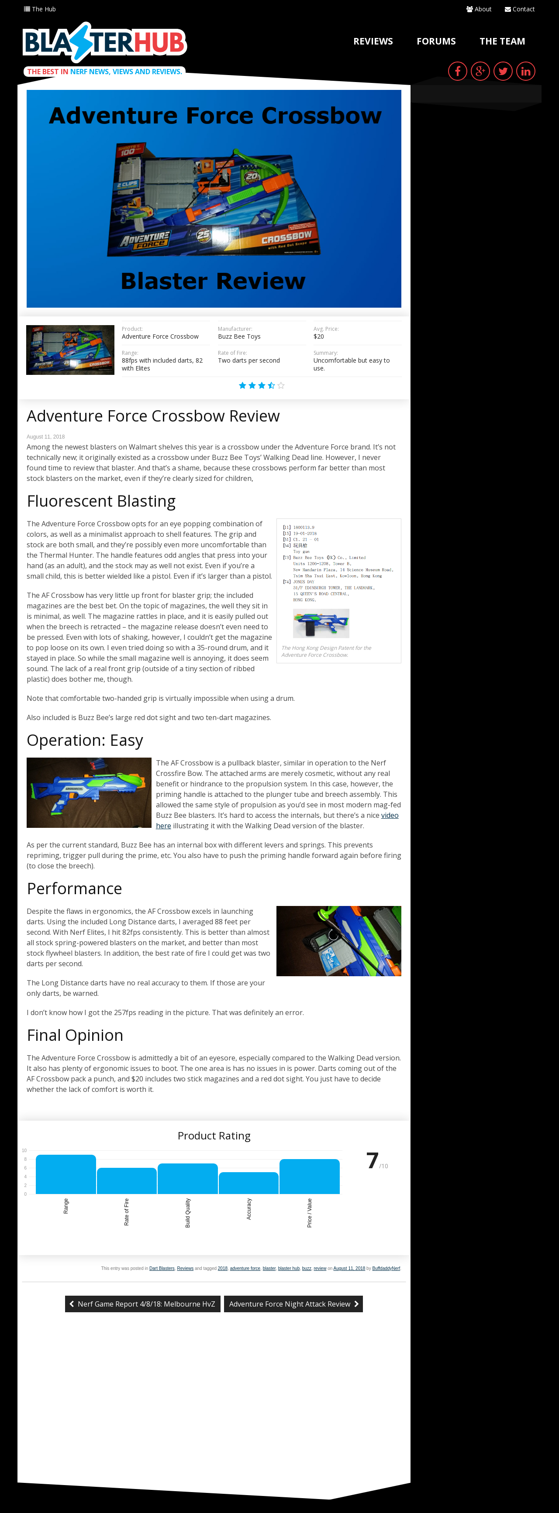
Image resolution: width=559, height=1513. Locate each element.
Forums (436, 41)
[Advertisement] (214, 1417)
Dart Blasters (162, 1268)
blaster (269, 1268)
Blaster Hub (105, 42)
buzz (306, 1268)
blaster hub (289, 1268)
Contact (520, 9)
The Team (502, 41)
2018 (223, 1268)
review (320, 1268)
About (479, 9)
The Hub (40, 9)
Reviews (373, 41)
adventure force (245, 1268)
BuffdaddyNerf (386, 1268)
